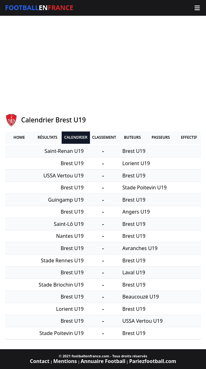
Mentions (65, 361)
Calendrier (75, 137)
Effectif (189, 137)
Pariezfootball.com (152, 361)
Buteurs (132, 137)
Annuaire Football (103, 361)
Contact (39, 361)
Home (19, 137)
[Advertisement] (103, 65)
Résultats (48, 137)
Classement (104, 137)
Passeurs (161, 137)
